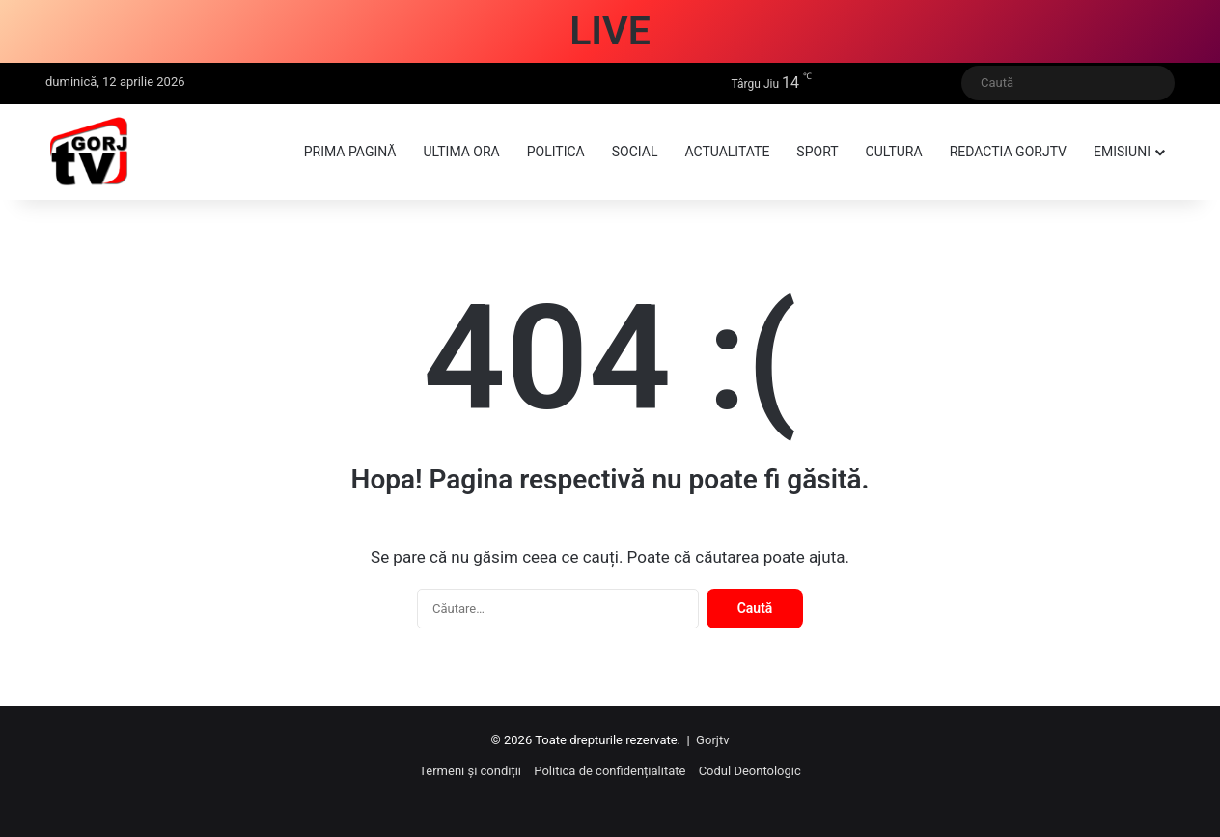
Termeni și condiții (470, 771)
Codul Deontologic (750, 771)
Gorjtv (712, 740)
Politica (556, 151)
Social (635, 151)
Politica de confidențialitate (609, 771)
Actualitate (726, 151)
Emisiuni (1122, 151)
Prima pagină (350, 151)
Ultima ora (461, 151)
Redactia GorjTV (1008, 151)
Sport (817, 151)
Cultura (894, 151)
